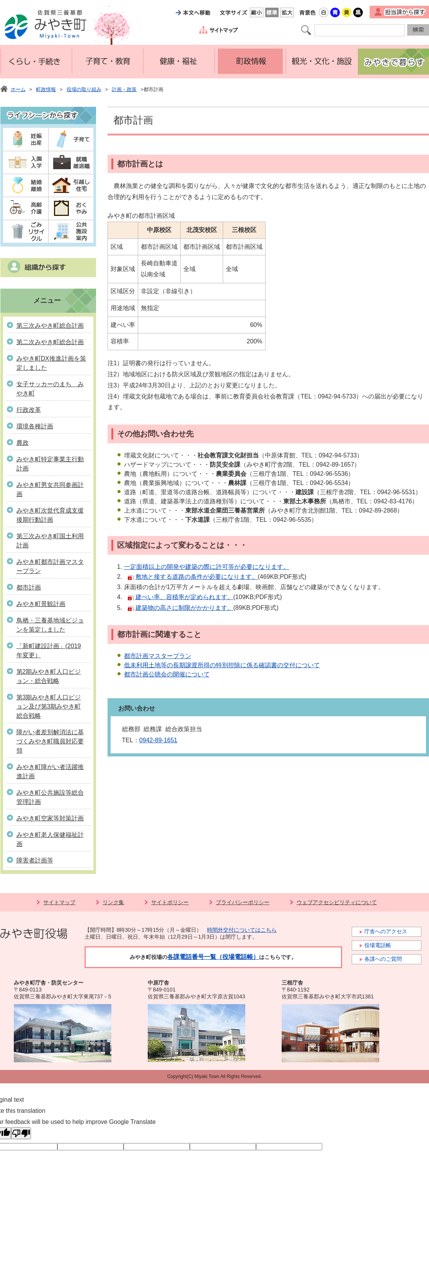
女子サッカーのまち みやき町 (50, 389)
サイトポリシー (170, 902)
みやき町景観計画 (40, 604)
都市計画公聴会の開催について (167, 674)
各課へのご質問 (383, 959)
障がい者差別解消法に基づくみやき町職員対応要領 (50, 741)
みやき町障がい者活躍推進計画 (50, 771)
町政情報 (46, 89)
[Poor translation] (21, 1133)
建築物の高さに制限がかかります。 (184, 607)
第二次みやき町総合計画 (50, 342)
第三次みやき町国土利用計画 (50, 541)
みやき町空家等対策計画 (50, 818)
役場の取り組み (84, 89)
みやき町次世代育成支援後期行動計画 (50, 515)
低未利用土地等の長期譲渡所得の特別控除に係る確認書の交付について (222, 665)
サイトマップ (59, 902)
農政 (22, 442)
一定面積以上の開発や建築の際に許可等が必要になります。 (206, 566)
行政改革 (28, 410)
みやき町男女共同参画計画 (50, 489)
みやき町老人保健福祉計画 (50, 839)
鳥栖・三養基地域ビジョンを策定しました (50, 625)
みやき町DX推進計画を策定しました (51, 363)
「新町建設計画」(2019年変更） (48, 650)
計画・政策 (124, 89)
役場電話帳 (377, 945)
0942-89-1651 (158, 740)
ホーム (18, 89)
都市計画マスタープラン (157, 656)
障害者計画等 (34, 860)
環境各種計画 (34, 426)
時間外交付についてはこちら (242, 930)
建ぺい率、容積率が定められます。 (184, 597)
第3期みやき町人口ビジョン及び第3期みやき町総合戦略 (48, 706)
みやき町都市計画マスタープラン (50, 566)
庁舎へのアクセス (385, 931)
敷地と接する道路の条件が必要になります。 (196, 576)
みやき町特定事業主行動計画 (50, 464)
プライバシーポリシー (242, 902)
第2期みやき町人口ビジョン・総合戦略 (48, 676)
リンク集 (113, 902)
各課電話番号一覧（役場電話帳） (213, 957)
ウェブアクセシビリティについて (337, 902)
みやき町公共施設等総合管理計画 (50, 797)
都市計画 (28, 587)
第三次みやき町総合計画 (50, 325)
